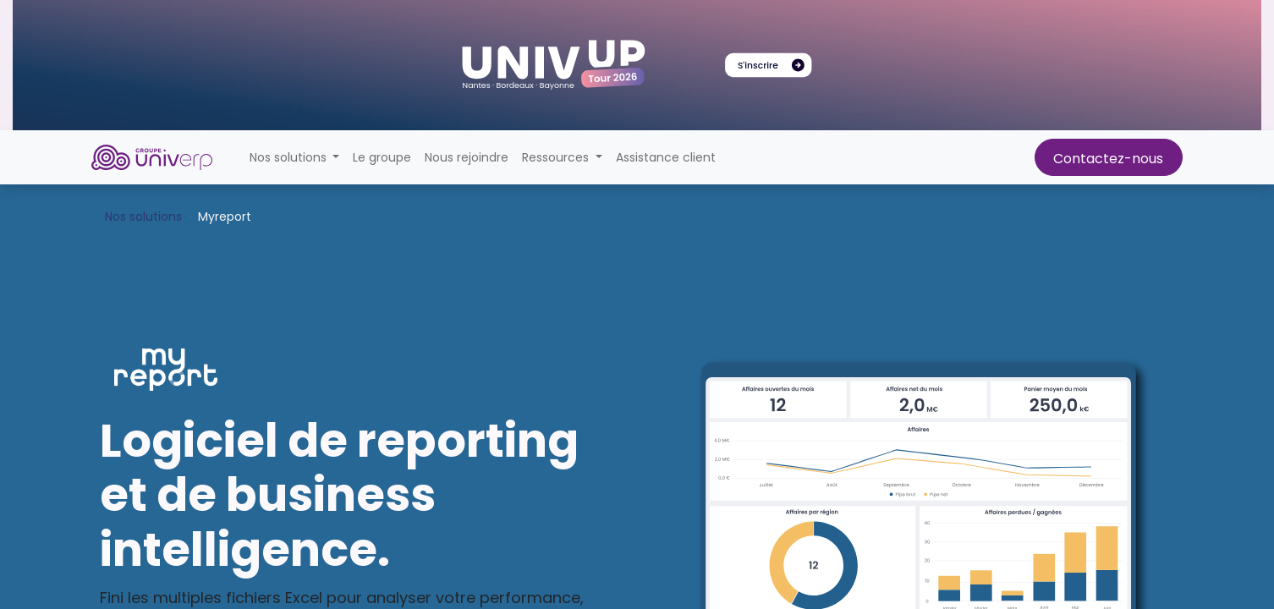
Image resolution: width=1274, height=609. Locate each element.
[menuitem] (382, 157)
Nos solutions (143, 216)
